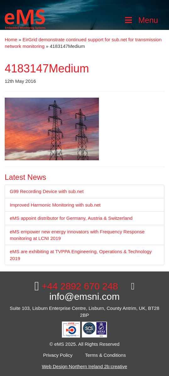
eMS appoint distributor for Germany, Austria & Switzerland (71, 218)
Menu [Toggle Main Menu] (140, 20)
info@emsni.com (91, 292)
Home (11, 39)
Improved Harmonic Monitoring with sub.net (55, 205)
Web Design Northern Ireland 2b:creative (84, 366)
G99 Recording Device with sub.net (47, 191)
